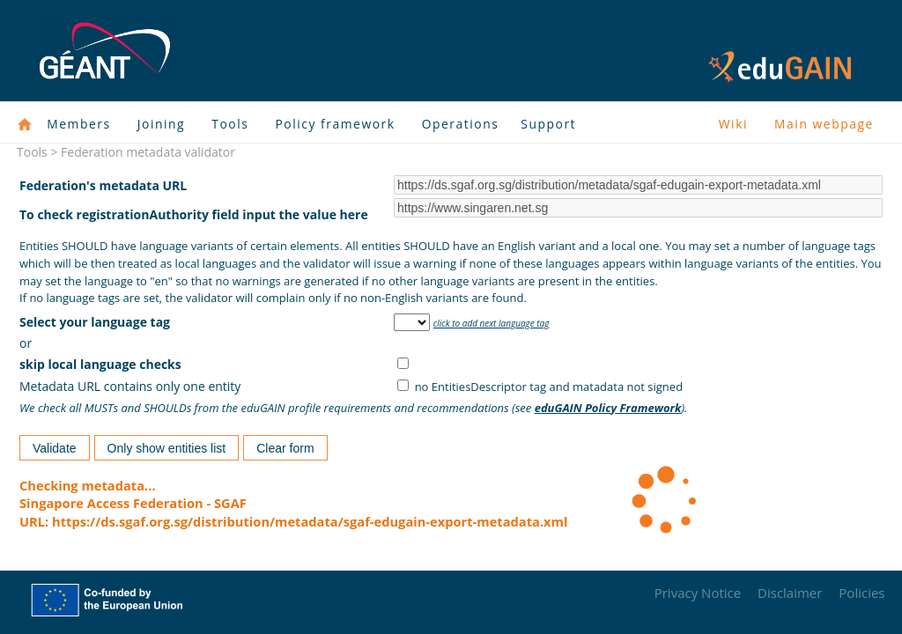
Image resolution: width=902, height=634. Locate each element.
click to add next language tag (491, 323)
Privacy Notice (697, 592)
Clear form (285, 448)
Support (548, 123)
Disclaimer (790, 592)
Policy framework (335, 123)
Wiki (733, 123)
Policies (861, 592)
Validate (55, 448)
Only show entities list (166, 448)
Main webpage (824, 123)
